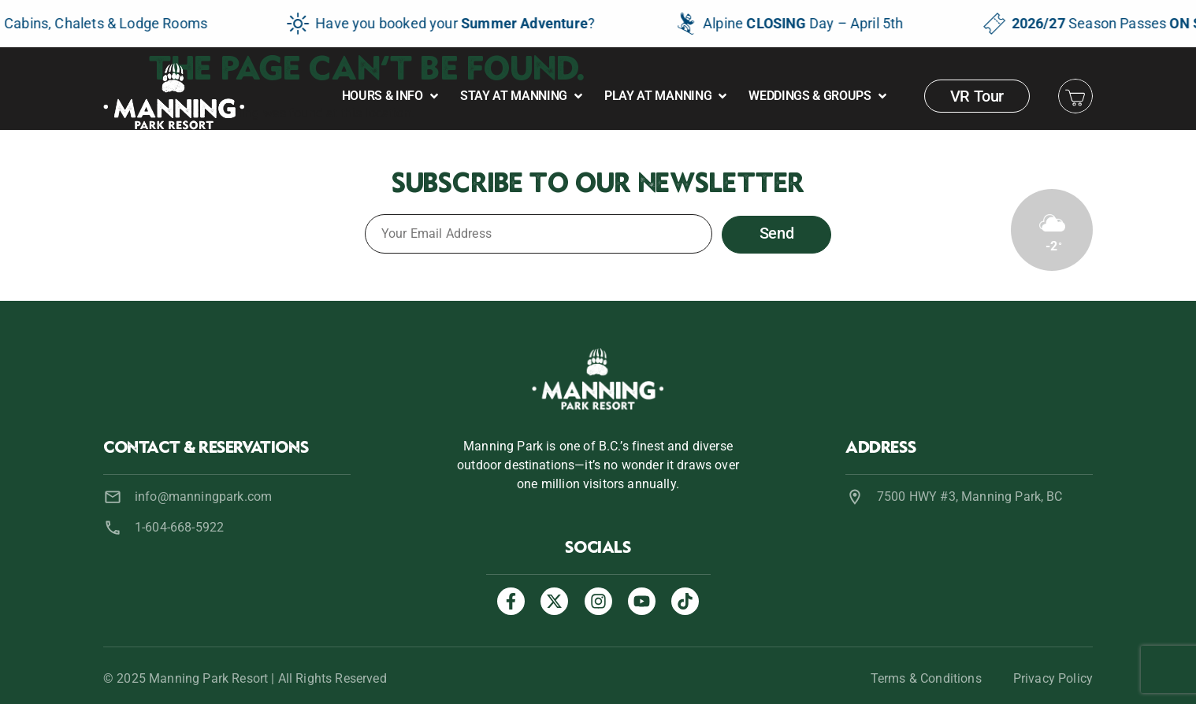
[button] (391, 96)
